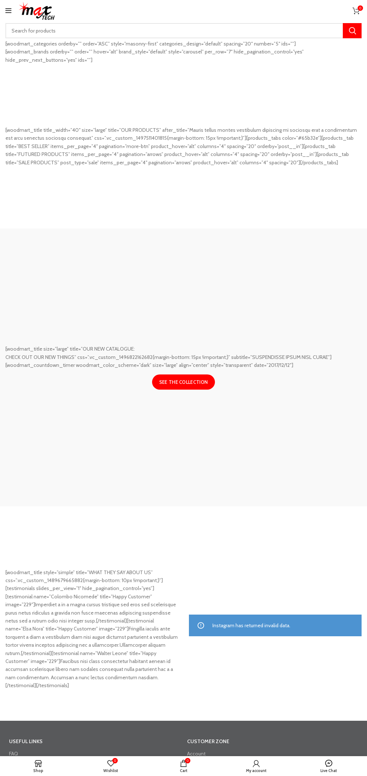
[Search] (183, 30)
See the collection (183, 382)
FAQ (13, 753)
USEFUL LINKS (26, 741)
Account (196, 753)
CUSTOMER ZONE (208, 741)
